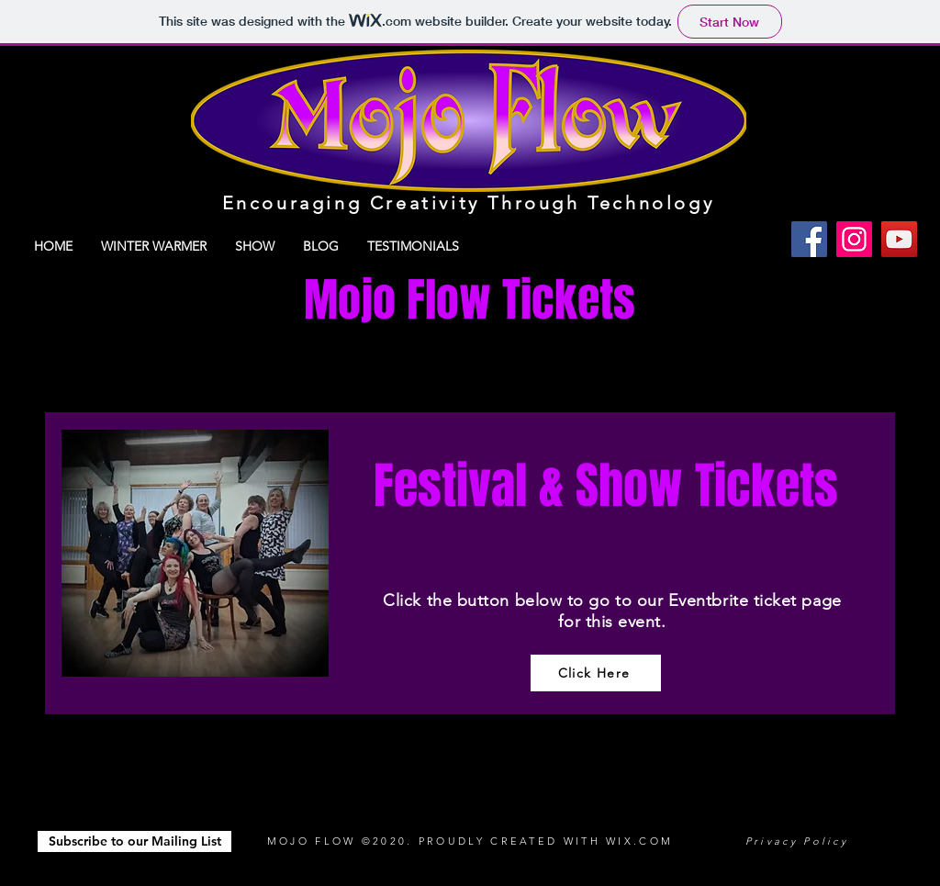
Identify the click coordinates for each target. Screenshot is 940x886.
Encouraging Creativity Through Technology (468, 203)
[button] (134, 841)
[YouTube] (899, 239)
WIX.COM (639, 841)
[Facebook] (809, 239)
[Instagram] (854, 239)
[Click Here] (596, 673)
